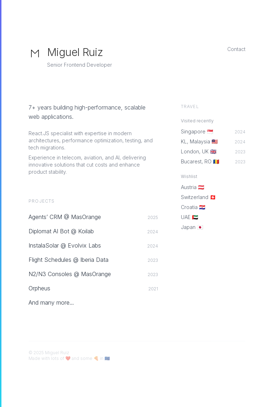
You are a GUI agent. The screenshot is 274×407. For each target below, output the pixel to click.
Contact (236, 49)
